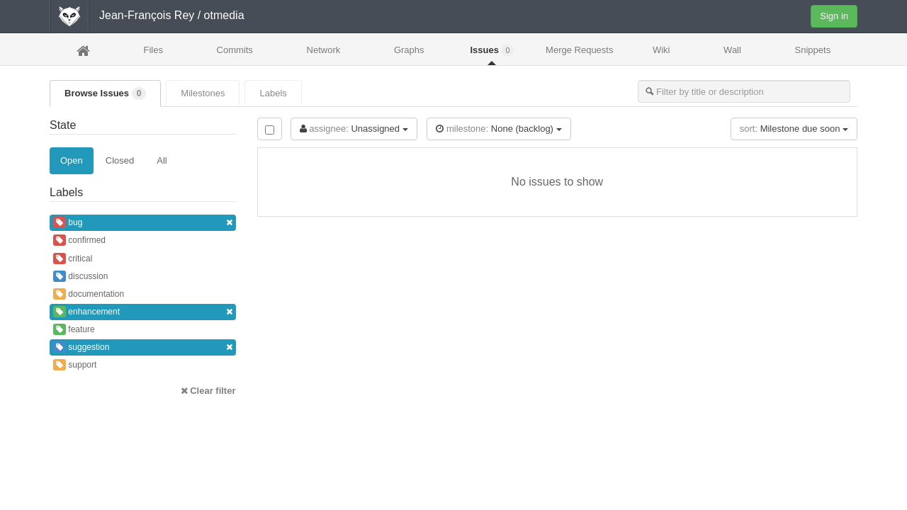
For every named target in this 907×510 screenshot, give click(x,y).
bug (142, 223)
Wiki (661, 50)
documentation (88, 294)
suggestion (142, 347)
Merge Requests (579, 54)
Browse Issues (105, 93)
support (74, 364)
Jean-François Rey (146, 15)
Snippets (813, 50)
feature (74, 329)
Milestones (203, 93)
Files (152, 50)
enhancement (142, 312)
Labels (272, 93)
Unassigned (354, 128)
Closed (120, 160)
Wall (732, 50)
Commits (235, 50)
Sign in (834, 16)
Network (324, 50)
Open (71, 160)
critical (72, 258)
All (162, 160)
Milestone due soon (794, 128)
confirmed (79, 240)
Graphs (409, 50)
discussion (80, 276)
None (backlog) (498, 128)
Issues (492, 50)
